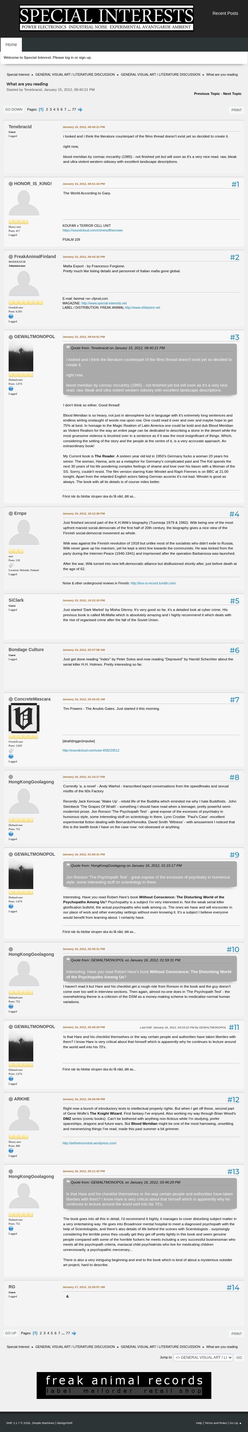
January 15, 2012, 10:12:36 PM (84, 513)
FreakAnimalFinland (35, 256)
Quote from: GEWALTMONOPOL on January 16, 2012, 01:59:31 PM (125, 960)
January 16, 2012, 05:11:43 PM (84, 1171)
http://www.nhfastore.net (142, 307)
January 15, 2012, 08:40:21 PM (84, 127)
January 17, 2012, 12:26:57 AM (84, 1287)
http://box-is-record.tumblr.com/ (153, 583)
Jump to (166, 1357)
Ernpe (20, 513)
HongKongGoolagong (31, 781)
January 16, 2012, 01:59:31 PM (84, 854)
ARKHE (21, 1098)
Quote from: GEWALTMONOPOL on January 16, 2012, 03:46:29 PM (125, 1182)
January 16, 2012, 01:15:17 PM (84, 776)
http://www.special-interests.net (104, 303)
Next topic (232, 93)
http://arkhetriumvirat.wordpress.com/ (89, 1143)
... (70, 109)
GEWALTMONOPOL (34, 336)
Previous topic (207, 93)
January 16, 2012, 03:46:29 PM (84, 1027)
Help (199, 1423)
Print (236, 110)
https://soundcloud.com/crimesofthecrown (93, 230)
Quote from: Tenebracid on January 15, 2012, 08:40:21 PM (118, 348)
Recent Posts (225, 13)
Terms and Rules (216, 1423)
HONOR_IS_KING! (33, 183)
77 (74, 109)
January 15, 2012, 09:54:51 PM (84, 336)
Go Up (10, 1333)
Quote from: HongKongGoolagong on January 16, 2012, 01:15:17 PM (126, 865)
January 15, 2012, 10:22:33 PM (84, 600)
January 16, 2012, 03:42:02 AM (84, 699)
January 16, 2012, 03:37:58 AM (84, 649)
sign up (85, 57)
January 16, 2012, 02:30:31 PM (84, 949)
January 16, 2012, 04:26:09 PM (84, 1099)
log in (69, 57)
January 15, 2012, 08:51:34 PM (84, 183)
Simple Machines (43, 1423)
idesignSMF (65, 1423)
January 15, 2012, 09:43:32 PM (84, 256)
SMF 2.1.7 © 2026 (18, 1423)
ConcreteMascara (32, 699)
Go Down (13, 109)
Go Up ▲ (236, 1423)
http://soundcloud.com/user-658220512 (91, 750)
